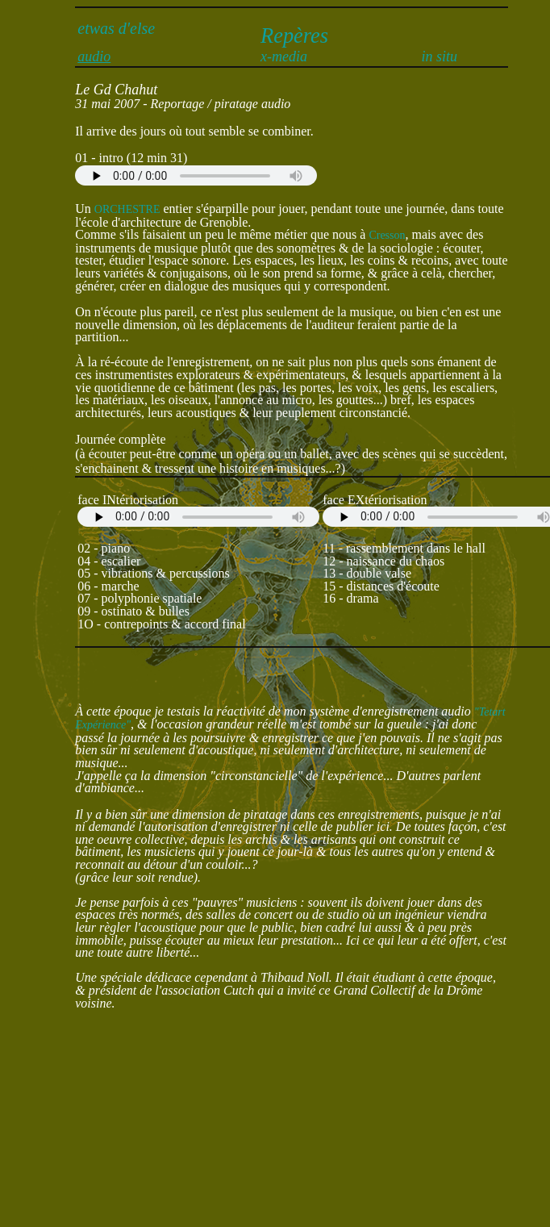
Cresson (387, 235)
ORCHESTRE (127, 209)
